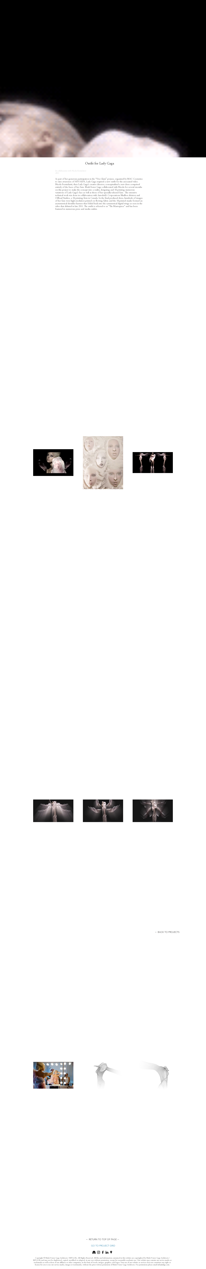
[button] (167, 932)
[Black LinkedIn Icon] (107, 1252)
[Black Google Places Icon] (111, 1252)
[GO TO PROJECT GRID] (103, 1246)
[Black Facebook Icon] (103, 1252)
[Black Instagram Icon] (99, 1252)
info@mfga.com (163, 1265)
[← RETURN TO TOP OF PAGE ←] (102, 1239)
